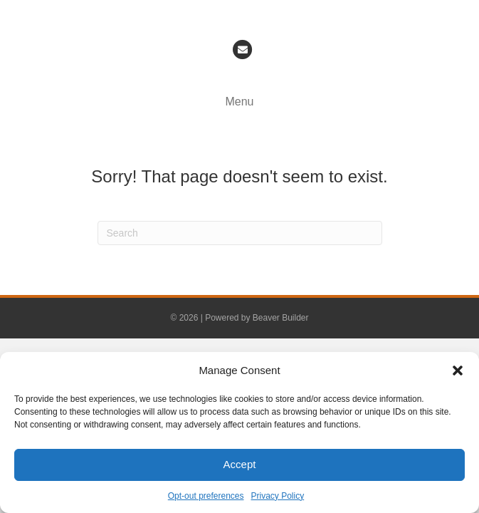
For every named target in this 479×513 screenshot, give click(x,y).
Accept (239, 464)
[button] (458, 370)
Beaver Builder (281, 318)
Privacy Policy (278, 496)
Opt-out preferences (206, 496)
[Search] (240, 233)
